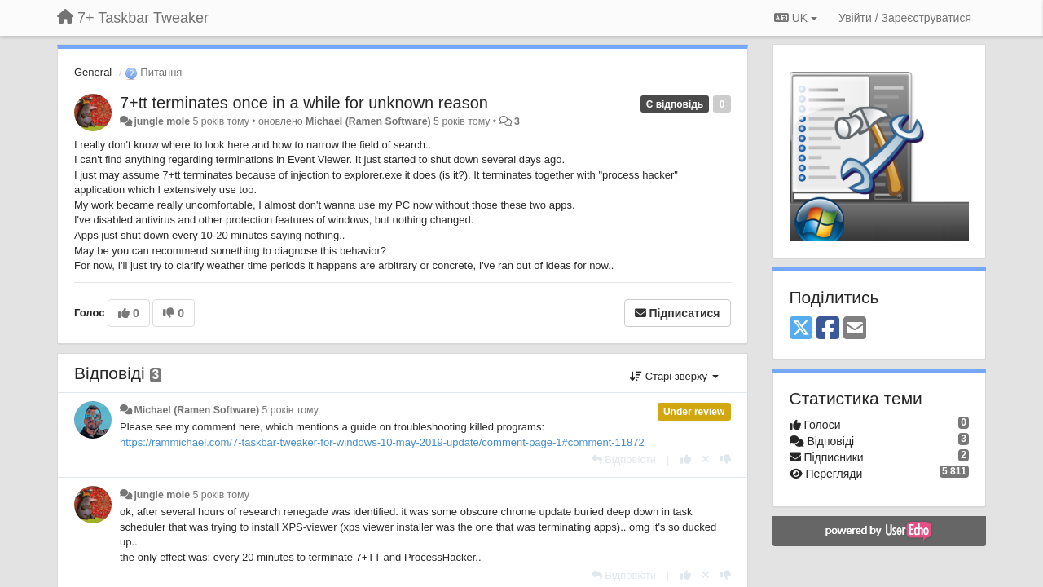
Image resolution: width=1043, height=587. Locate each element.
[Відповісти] (624, 459)
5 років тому (290, 410)
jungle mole (162, 121)
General (93, 72)
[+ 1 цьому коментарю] (685, 459)
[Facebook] (827, 329)
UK (795, 17)
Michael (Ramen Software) (368, 121)
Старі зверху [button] (674, 376)
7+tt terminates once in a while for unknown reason (304, 103)
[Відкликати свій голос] (706, 459)
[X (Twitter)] (801, 329)
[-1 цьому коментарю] (725, 459)
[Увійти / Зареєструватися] (905, 18)
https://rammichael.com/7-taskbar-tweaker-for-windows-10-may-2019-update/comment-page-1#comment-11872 (382, 442)
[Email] (854, 329)
